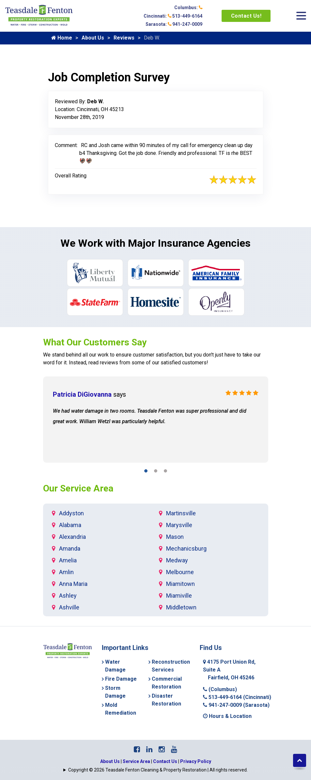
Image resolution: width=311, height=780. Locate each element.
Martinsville (181, 513)
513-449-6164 (237, 697)
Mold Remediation (120, 709)
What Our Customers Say (95, 342)
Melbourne (180, 572)
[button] (146, 472)
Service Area (136, 761)
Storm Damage (115, 692)
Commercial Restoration (167, 683)
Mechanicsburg (186, 548)
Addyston (71, 513)
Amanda (69, 548)
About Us (93, 38)
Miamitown (180, 583)
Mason (175, 536)
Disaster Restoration (166, 700)
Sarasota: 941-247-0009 (174, 24)
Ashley (68, 595)
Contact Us (165, 761)
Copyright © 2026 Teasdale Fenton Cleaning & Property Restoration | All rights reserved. (158, 769)
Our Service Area (78, 488)
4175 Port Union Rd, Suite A (229, 670)
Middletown (181, 607)
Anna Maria (73, 583)
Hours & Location (227, 716)
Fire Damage (121, 679)
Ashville (69, 607)
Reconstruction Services (171, 666)
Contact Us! (246, 16)
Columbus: (188, 7)
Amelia (68, 560)
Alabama (70, 525)
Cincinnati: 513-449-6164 (173, 16)
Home (61, 38)
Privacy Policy (195, 761)
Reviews (124, 38)
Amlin (66, 572)
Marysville (179, 525)
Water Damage (115, 666)
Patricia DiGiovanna (82, 394)
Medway (177, 560)
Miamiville (179, 595)
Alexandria (72, 536)
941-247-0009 (236, 705)
